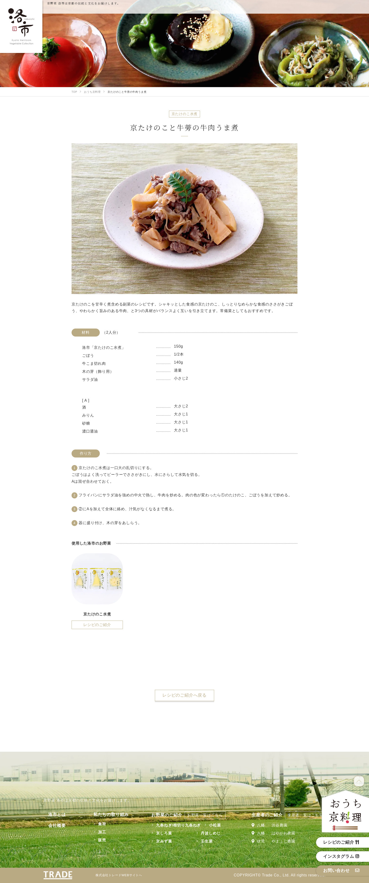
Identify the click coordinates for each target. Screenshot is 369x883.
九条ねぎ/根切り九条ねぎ (175, 825)
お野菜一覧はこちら (202, 815)
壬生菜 (203, 841)
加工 (96, 832)
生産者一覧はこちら (305, 815)
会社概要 (52, 825)
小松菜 (211, 825)
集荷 (96, 824)
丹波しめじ (207, 833)
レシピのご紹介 (97, 625)
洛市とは (52, 814)
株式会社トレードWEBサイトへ (122, 875)
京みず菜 (160, 841)
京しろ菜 (160, 833)
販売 (96, 840)
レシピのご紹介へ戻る (184, 695)
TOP (359, 781)
